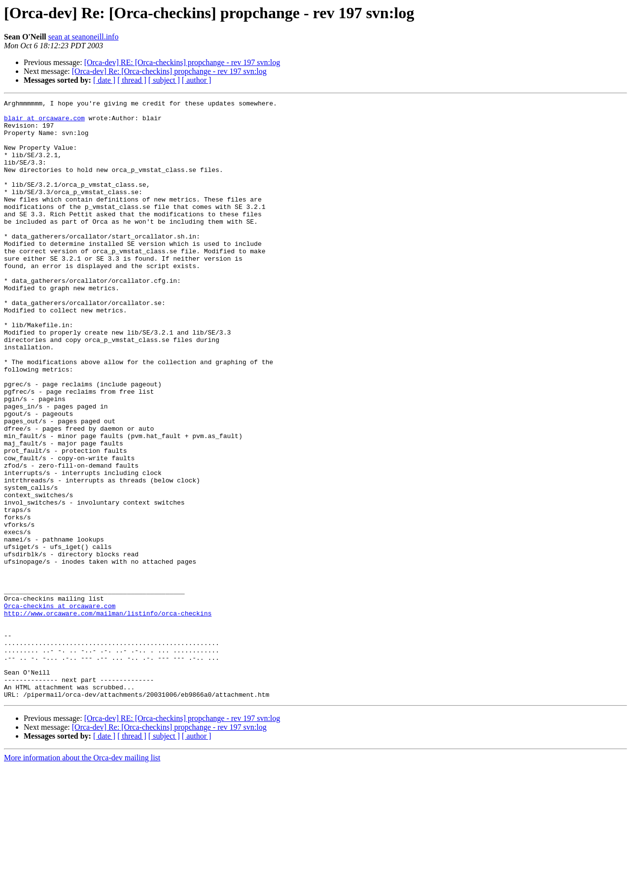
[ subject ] (164, 80)
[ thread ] (131, 80)
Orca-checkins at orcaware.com (59, 707)
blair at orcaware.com (44, 122)
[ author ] (196, 80)
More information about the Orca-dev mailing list (82, 877)
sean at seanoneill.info (83, 37)
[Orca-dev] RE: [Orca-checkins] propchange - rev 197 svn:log (182, 62)
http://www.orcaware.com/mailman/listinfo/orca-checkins (107, 716)
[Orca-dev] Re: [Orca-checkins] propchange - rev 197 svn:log (169, 71)
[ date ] (104, 80)
